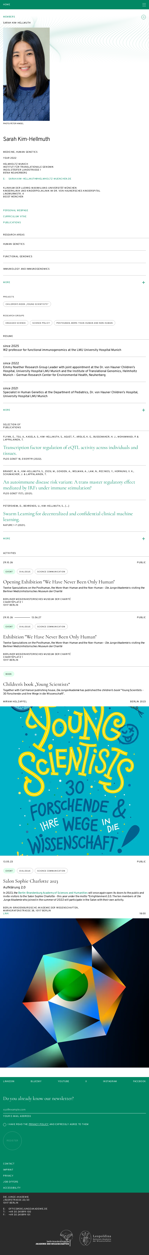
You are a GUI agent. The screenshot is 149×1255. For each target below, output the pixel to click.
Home (6, 4)
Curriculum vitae (15, 216)
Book (9, 674)
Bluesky (36, 1081)
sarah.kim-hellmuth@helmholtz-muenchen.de (40, 178)
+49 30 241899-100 (20, 1211)
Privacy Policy (39, 1124)
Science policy (41, 323)
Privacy (8, 1176)
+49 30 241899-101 (19, 1214)
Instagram (110, 1081)
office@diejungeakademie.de (28, 1209)
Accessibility (12, 1188)
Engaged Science (16, 323)
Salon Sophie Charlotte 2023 (30, 881)
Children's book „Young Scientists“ (27, 304)
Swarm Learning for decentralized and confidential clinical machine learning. (68, 516)
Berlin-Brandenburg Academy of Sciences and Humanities (53, 893)
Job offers (10, 1182)
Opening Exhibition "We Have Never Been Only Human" (59, 582)
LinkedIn (9, 1081)
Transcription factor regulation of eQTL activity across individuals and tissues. (70, 450)
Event (9, 572)
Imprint (8, 1170)
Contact (8, 1164)
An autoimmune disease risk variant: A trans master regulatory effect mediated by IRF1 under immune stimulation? (69, 485)
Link (6, 913)
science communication (51, 572)
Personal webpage (15, 210)
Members (9, 16)
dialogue (25, 572)
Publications (12, 222)
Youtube (63, 1081)
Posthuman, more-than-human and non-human (84, 323)
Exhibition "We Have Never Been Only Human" (49, 637)
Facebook (139, 1081)
